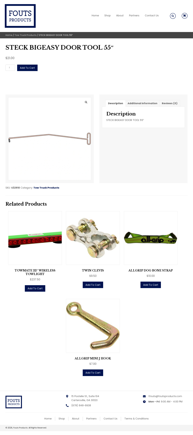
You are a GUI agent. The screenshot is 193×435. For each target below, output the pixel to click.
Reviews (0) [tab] (169, 103)
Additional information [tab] (142, 103)
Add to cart (27, 68)
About (75, 418)
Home (8, 35)
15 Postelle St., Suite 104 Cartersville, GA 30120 (85, 398)
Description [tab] (115, 103)
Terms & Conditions (136, 418)
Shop (62, 418)
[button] (185, 16)
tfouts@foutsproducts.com (165, 396)
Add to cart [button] (35, 288)
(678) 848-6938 (81, 405)
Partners (91, 418)
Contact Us (110, 418)
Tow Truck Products (25, 35)
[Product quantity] (10, 68)
